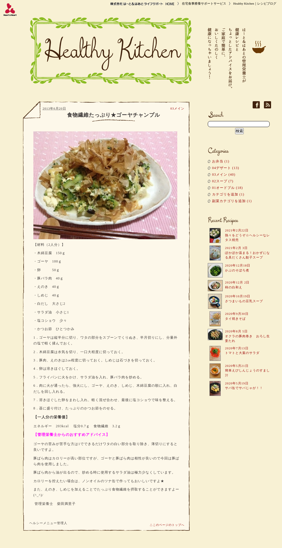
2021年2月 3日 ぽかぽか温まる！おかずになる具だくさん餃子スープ (247, 252)
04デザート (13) (225, 168)
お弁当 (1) (220, 161)
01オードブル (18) (227, 188)
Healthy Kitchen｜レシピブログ (254, 3)
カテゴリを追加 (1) (228, 194)
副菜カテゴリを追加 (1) (232, 201)
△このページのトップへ (167, 524)
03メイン (177, 108)
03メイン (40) (223, 175)
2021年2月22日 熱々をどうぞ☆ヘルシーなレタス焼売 (247, 235)
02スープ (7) (222, 181)
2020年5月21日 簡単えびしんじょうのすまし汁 (247, 370)
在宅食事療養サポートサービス (204, 3)
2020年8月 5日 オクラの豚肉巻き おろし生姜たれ (247, 335)
